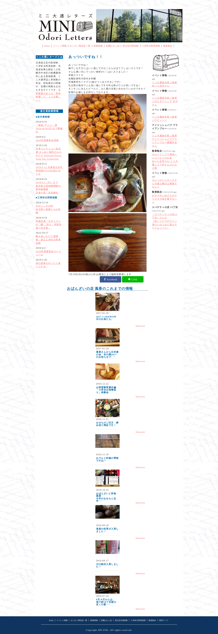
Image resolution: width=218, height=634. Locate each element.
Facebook (112, 279)
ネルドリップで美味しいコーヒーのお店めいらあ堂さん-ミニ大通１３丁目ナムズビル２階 (165, 161)
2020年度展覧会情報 (47, 140)
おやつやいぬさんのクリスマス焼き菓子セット (164, 198)
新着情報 (98, 46)
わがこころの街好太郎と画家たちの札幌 (48, 209)
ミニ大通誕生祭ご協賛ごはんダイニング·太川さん (165, 101)
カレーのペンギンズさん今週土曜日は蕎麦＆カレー (164, 183)
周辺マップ (163, 620)
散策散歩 (167, 46)
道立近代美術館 (131, 46)
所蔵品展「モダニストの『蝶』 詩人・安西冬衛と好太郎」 (48, 224)
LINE (134, 279)
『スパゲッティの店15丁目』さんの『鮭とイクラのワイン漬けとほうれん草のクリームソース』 (164, 221)
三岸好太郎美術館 (151, 46)
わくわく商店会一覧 (80, 46)
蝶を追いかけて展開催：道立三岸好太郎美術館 (48, 239)
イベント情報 (60, 46)
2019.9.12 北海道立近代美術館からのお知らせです (49, 170)
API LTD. (103, 630)
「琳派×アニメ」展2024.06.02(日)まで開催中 (49, 128)
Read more (140, 326)
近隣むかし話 (112, 46)
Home (47, 46)
